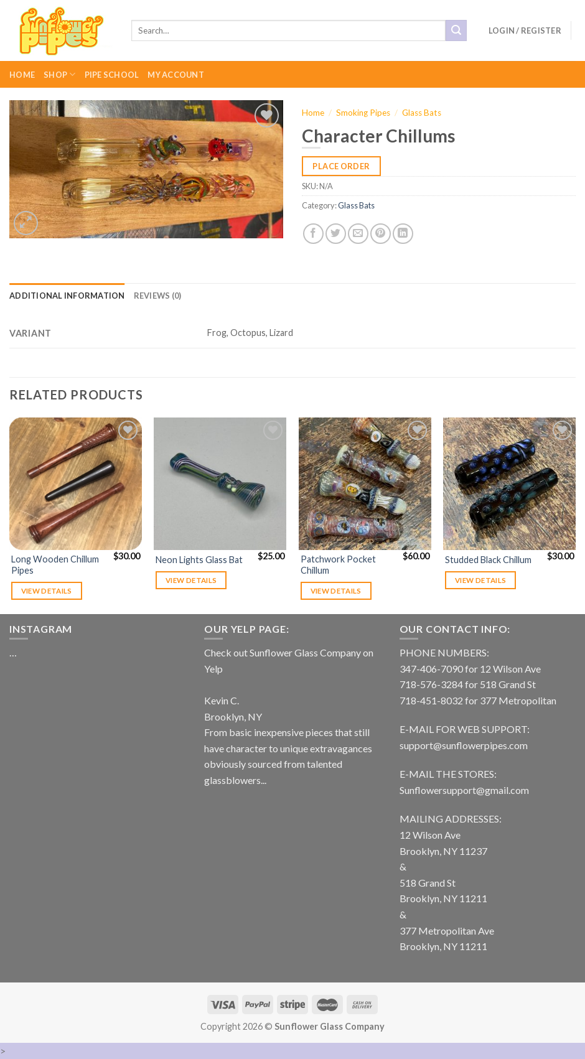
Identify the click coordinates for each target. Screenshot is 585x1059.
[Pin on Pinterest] (380, 233)
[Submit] (456, 30)
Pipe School (112, 75)
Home (22, 75)
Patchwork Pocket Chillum (338, 565)
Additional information (67, 296)
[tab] (67, 295)
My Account (175, 75)
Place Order (341, 166)
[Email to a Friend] (358, 233)
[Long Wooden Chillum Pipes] (75, 484)
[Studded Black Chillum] (509, 484)
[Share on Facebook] (313, 233)
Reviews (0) (158, 296)
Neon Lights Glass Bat (199, 559)
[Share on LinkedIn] (403, 233)
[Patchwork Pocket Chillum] (365, 484)
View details (46, 591)
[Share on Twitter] (335, 233)
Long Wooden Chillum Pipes (55, 565)
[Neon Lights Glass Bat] (220, 484)
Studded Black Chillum (488, 559)
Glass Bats (421, 113)
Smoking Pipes (363, 113)
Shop (59, 74)
